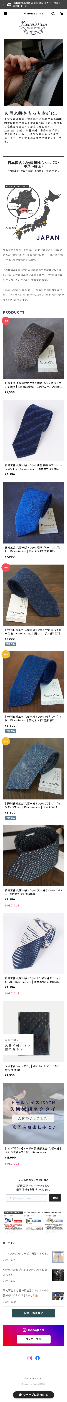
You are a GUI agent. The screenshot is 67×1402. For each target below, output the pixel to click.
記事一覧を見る (33, 1313)
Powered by (33, 1384)
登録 (55, 1197)
